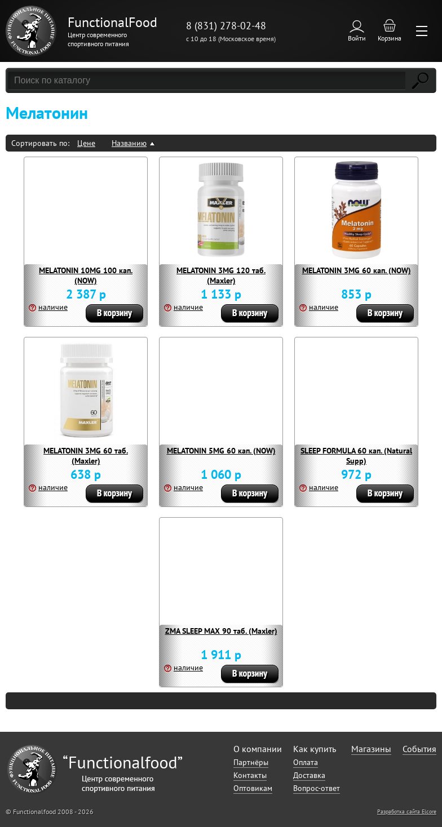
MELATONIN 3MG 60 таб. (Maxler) (85, 456)
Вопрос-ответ (316, 788)
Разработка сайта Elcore (406, 811)
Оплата (305, 762)
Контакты (250, 775)
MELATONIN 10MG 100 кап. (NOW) (85, 275)
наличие (53, 307)
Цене (86, 143)
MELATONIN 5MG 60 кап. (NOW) (221, 451)
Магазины (371, 748)
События (419, 748)
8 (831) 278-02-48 (226, 25)
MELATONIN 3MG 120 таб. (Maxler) (221, 275)
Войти (357, 38)
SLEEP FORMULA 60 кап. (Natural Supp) (356, 456)
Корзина (389, 38)
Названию (129, 143)
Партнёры (250, 762)
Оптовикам (252, 788)
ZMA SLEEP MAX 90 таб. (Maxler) (221, 631)
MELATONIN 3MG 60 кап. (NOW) (356, 270)
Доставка (309, 775)
